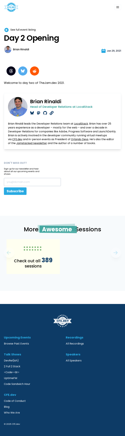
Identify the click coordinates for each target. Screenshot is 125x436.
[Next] (9, 252)
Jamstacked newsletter (31, 143)
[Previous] (116, 252)
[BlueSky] (22, 71)
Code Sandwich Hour (17, 384)
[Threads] (11, 71)
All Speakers (74, 360)
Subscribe (15, 191)
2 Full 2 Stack (12, 366)
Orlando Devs (79, 139)
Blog (6, 407)
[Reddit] (34, 71)
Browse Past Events (16, 343)
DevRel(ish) (11, 360)
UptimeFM (10, 378)
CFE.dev (17, 139)
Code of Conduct (15, 401)
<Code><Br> (11, 372)
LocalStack (81, 124)
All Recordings (75, 343)
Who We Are (12, 413)
